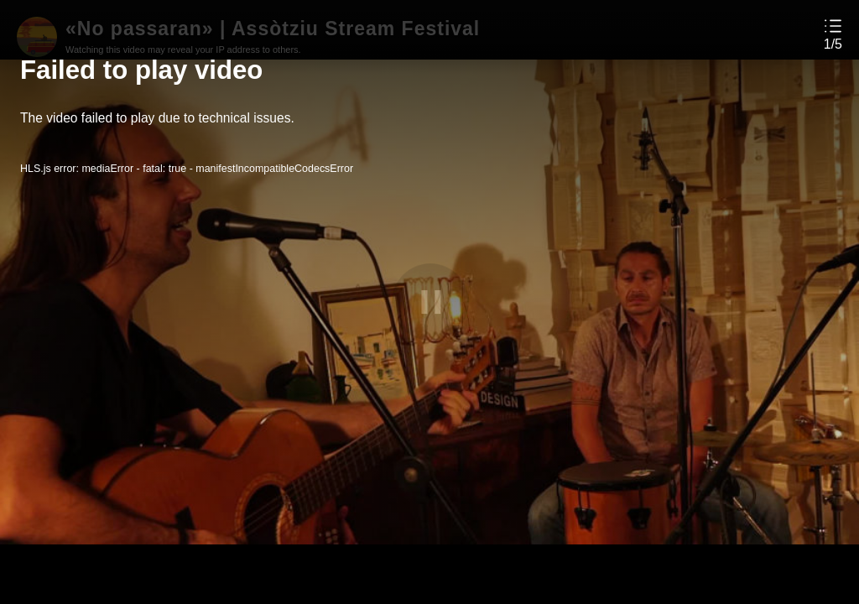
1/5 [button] (833, 44)
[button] (833, 34)
